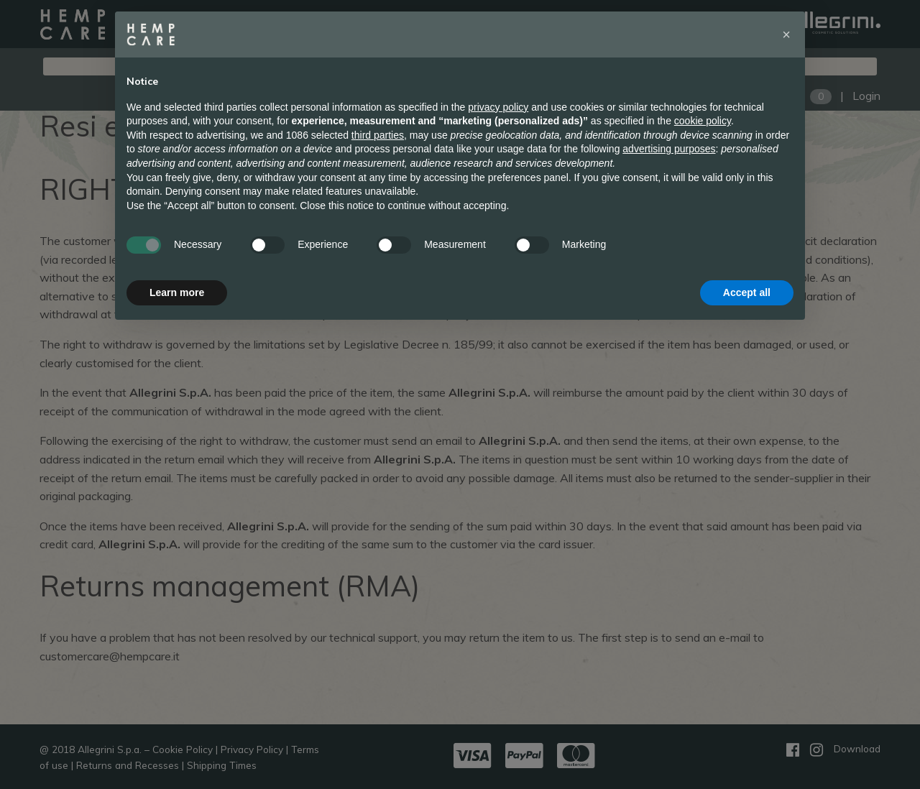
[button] (786, 34)
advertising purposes (668, 148)
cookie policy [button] (702, 120)
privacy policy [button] (498, 107)
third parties (377, 135)
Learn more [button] (177, 292)
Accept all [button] (746, 292)
